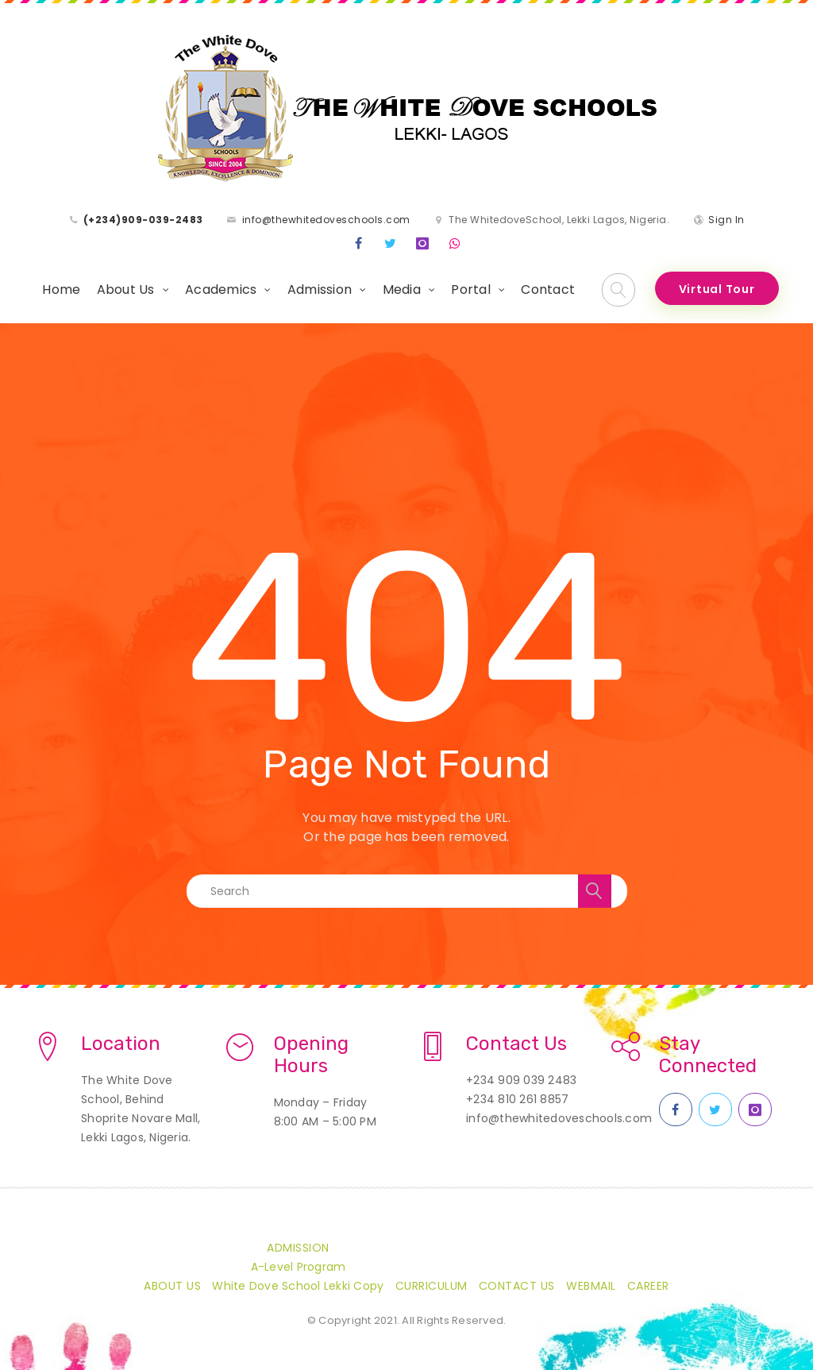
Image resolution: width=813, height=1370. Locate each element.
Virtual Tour (717, 289)
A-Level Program (298, 1267)
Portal (471, 289)
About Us (126, 289)
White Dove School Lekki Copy (297, 1286)
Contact (548, 289)
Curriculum (431, 1286)
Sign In (726, 219)
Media (402, 289)
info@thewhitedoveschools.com (326, 219)
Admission (319, 289)
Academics (220, 289)
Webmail (591, 1286)
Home (61, 289)
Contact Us (517, 1286)
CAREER (648, 1286)
